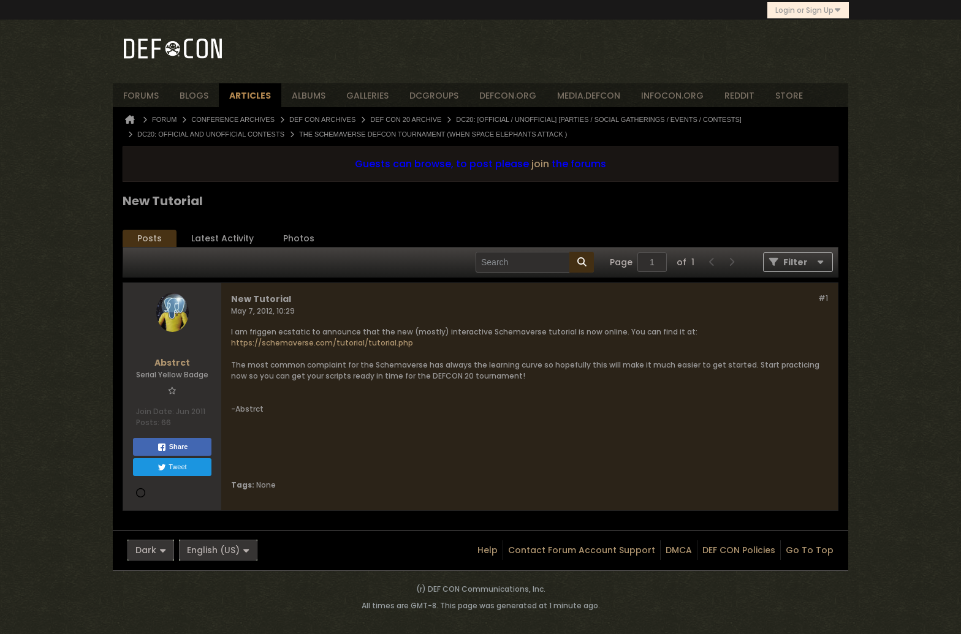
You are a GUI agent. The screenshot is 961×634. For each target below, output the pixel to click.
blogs (194, 95)
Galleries (367, 95)
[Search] (535, 262)
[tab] (150, 238)
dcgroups (433, 95)
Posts (149, 238)
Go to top (810, 550)
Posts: (147, 422)
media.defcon (588, 95)
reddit (739, 95)
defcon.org (507, 95)
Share (172, 447)
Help (487, 550)
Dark (150, 550)
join (540, 164)
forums (141, 95)
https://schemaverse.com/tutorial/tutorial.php (322, 343)
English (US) (218, 550)
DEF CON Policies (738, 550)
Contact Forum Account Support (581, 550)
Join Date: (155, 411)
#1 (823, 298)
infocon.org (672, 95)
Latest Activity (222, 238)
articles (250, 95)
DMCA (679, 550)
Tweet (172, 467)
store (789, 95)
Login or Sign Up (808, 10)
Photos (298, 238)
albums (308, 95)
